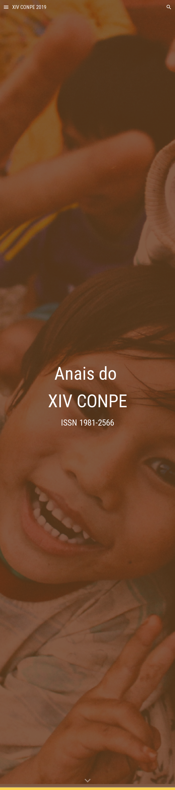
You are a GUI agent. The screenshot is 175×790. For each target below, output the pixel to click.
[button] (6, 7)
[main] (87, 395)
